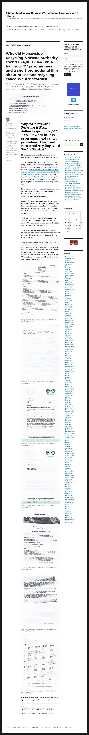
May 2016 (68, 401)
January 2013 (68, 473)
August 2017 (68, 373)
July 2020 (67, 309)
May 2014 (67, 444)
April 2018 (68, 359)
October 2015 (68, 413)
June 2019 (68, 333)
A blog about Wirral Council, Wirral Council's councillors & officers (24, 727)
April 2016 (68, 402)
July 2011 (67, 506)
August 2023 (68, 264)
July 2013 (67, 462)
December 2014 (69, 432)
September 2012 (69, 481)
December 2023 (69, 262)
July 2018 (67, 353)
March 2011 (68, 513)
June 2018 (68, 355)
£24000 (8, 158)
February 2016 (69, 406)
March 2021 (68, 300)
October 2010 (68, 523)
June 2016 (68, 399)
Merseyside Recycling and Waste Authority (10, 133)
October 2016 (69, 391)
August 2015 (68, 417)
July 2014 (67, 441)
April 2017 (68, 381)
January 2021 (68, 304)
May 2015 (67, 422)
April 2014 (68, 446)
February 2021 (69, 302)
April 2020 (68, 315)
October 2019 (69, 326)
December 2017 (69, 366)
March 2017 (68, 382)
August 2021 (68, 291)
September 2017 (69, 371)
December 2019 (69, 322)
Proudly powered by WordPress (62, 727)
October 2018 (68, 348)
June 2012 (68, 486)
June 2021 (68, 295)
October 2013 (68, 457)
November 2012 (69, 477)
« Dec (67, 232)
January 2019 (68, 342)
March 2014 (68, 448)
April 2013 (68, 468)
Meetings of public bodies (24, 26)
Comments (39, 26)
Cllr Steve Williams (11, 130)
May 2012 (67, 488)
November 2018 (69, 346)
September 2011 (69, 503)
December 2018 (69, 344)
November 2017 (69, 368)
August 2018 (68, 351)
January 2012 (68, 495)
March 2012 (68, 492)
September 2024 (69, 258)
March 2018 (68, 360)
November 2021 (69, 286)
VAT (14, 154)
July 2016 (67, 397)
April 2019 (68, 337)
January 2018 (68, 364)
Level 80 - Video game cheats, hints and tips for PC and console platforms (73, 128)
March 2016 (68, 404)
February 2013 (69, 472)
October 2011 (68, 501)
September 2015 (69, 415)
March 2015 (68, 426)
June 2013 (68, 464)
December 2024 (69, 257)
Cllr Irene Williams (11, 128)
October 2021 (68, 288)
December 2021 (69, 284)
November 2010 (69, 521)
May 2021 (67, 297)
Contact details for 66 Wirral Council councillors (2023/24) (25, 30)
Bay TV (8, 141)
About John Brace (73, 30)
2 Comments (9, 160)
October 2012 (68, 479)
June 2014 (68, 442)
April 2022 (68, 279)
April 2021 (68, 299)
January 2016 (68, 408)
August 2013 (68, 461)
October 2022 (69, 275)
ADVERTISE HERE (69, 117)
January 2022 (69, 282)
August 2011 (68, 504)
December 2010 (69, 519)
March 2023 (68, 271)
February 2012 (69, 493)
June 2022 (68, 277)
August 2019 (68, 330)
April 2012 (68, 490)
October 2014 (68, 435)
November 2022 (69, 273)
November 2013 (69, 455)
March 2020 (68, 317)
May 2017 (67, 379)
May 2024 (68, 260)
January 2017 (68, 386)
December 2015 (69, 410)
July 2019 (67, 331)
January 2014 (68, 452)
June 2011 (67, 508)
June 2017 (68, 377)
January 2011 (68, 517)
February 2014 (69, 450)
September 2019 (69, 328)
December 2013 (69, 453)
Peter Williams (13, 148)
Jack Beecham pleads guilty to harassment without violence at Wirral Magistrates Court (74, 190)
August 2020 (68, 308)
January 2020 (69, 320)
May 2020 (68, 313)
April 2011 (68, 512)
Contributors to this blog (56, 30)
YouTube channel (52, 26)
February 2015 (69, 428)
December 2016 (69, 388)
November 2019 (69, 324)
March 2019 (68, 339)
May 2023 (68, 268)
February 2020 (69, 319)
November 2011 (69, 499)
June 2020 (68, 311)
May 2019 (68, 335)
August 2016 (68, 395)
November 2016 (69, 390)
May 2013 (67, 466)
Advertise (9, 26)
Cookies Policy (48, 727)
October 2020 (69, 306)
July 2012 (67, 484)
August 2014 (68, 439)
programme (9, 150)
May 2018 (67, 357)
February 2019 (69, 340)
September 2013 (69, 459)
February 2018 (69, 362)
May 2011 (67, 510)
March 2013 (68, 470)
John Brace (9, 123)
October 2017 (68, 370)
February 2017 (69, 384)
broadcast (8, 147)
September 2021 (69, 289)
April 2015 (68, 424)
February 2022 (69, 280)
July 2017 (67, 375)
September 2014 (69, 437)
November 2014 (69, 433)
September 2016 (69, 393)
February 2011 (69, 515)
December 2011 (69, 497)
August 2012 (68, 482)
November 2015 (69, 411)
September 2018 (69, 350)
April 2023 (68, 269)
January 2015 (68, 430)
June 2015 (68, 421)
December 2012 (69, 475)
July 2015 (67, 419)
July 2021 (67, 293)
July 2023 (67, 266)
